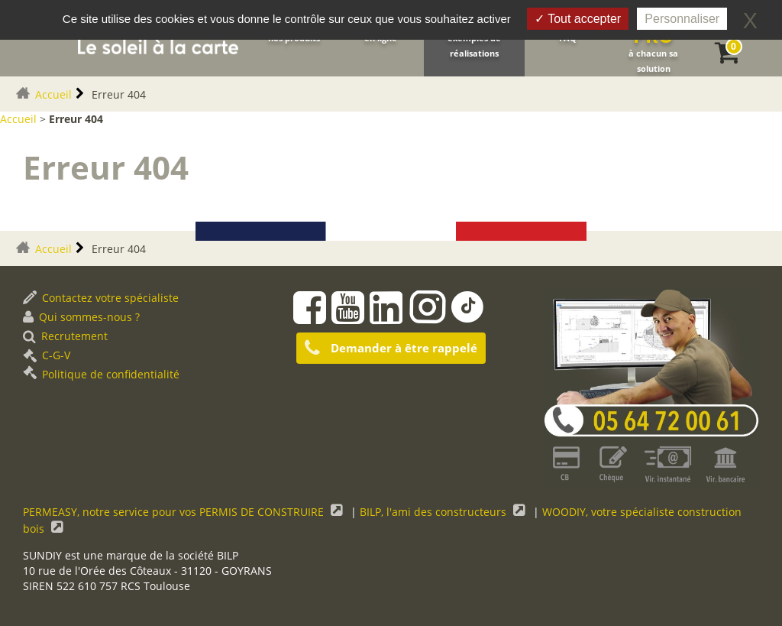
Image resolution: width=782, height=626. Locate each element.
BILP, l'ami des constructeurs (434, 511)
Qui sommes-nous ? (81, 317)
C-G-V (46, 355)
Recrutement (65, 336)
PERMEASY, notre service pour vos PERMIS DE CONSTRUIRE (175, 511)
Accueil (53, 94)
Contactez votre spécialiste (101, 297)
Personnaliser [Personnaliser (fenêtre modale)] (682, 18)
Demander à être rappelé (391, 348)
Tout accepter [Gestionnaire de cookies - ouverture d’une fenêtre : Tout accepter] (578, 18)
